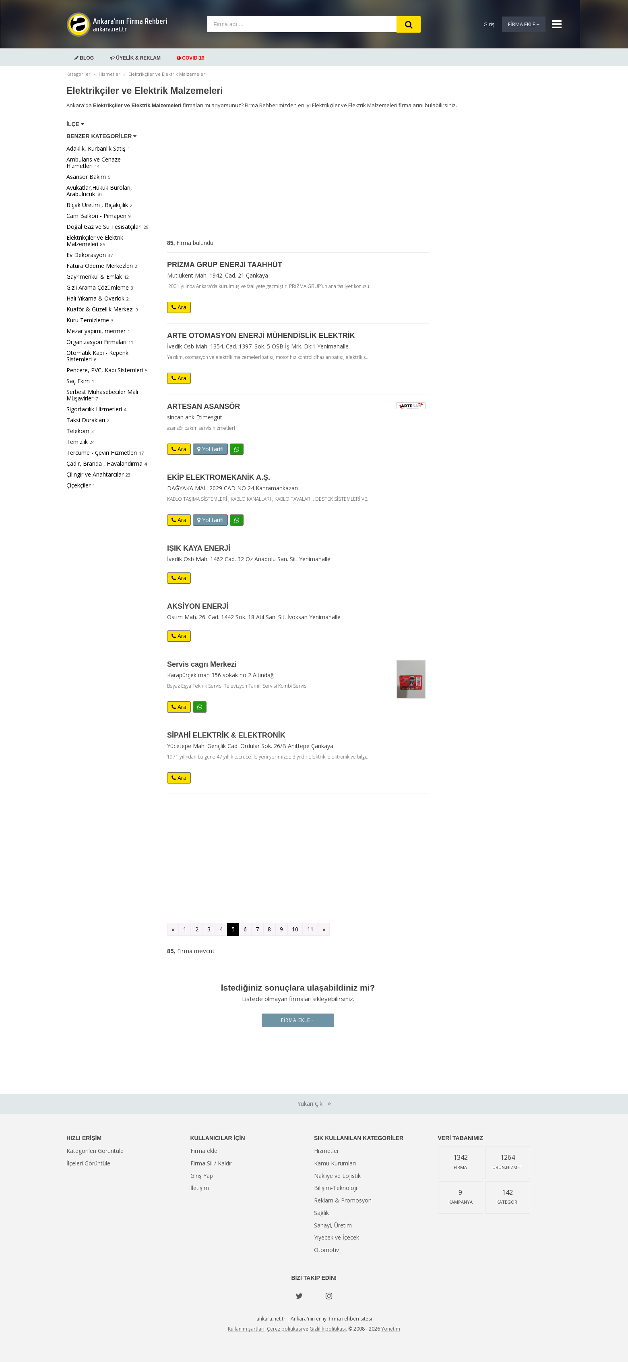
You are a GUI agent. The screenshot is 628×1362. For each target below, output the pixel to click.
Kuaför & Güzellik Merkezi (100, 309)
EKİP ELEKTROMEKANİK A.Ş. (218, 477)
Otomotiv (326, 1250)
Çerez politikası (284, 1328)
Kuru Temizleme (87, 320)
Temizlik (77, 442)
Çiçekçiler (78, 485)
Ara (178, 307)
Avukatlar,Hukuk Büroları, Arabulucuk (99, 191)
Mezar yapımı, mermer (96, 331)
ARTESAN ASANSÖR (203, 406)
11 (310, 929)
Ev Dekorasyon (86, 255)
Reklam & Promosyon (343, 1200)
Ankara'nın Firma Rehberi (116, 24)
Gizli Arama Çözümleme (97, 287)
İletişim (199, 1188)
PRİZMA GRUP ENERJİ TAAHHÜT (224, 265)
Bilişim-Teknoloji (335, 1188)
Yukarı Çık (314, 1103)
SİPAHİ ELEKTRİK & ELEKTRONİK (226, 735)
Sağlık (321, 1213)
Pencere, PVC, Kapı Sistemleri (104, 370)
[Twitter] (299, 1296)
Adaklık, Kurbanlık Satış (96, 148)
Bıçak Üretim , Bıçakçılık (97, 205)
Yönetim (390, 1328)
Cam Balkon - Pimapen (96, 216)
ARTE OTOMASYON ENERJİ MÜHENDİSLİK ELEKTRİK (261, 336)
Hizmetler (326, 1151)
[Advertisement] (298, 175)
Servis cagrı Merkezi (202, 664)
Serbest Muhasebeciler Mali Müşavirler (102, 395)
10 (295, 929)
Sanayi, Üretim (333, 1225)
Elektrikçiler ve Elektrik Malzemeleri (94, 241)
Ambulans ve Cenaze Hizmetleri (93, 162)
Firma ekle (203, 1151)
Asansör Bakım (86, 176)
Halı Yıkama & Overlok (95, 298)
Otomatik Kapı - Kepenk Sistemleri (97, 356)
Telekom (77, 431)
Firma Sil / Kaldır (211, 1163)
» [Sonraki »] (323, 929)
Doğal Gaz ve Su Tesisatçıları (104, 226)
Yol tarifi (210, 449)
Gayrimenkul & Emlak (94, 276)
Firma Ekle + (523, 24)
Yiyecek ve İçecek (336, 1237)
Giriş (488, 24)
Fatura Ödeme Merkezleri (99, 265)
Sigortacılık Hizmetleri (94, 409)
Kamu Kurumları (335, 1163)
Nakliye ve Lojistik (337, 1176)
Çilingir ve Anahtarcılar (95, 474)
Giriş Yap (201, 1176)
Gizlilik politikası (328, 1328)
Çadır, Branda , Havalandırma (104, 463)
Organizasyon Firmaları (96, 342)
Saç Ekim (78, 381)
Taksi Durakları (85, 420)
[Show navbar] (553, 24)
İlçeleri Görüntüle (88, 1163)
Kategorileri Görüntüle (95, 1151)
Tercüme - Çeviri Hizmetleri (101, 452)
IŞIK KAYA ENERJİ (198, 548)
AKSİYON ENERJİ (197, 606)
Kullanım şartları (246, 1328)
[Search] (409, 24)
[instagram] (329, 1296)
